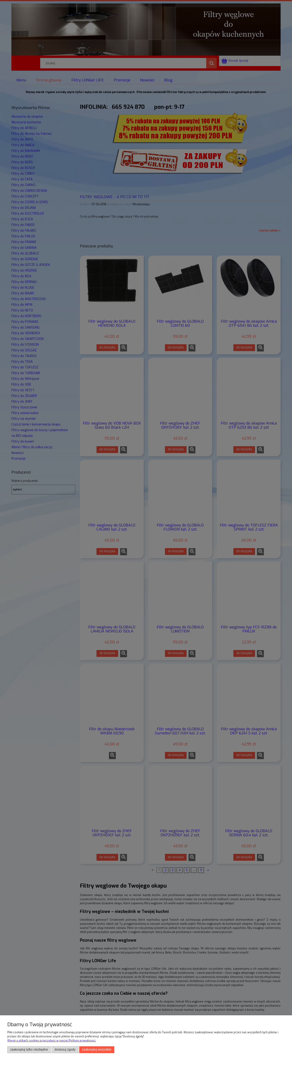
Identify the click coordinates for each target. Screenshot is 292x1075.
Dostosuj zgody (65, 1049)
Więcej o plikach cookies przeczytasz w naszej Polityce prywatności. (51, 1040)
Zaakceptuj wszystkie (96, 1049)
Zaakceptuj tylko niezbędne (29, 1049)
